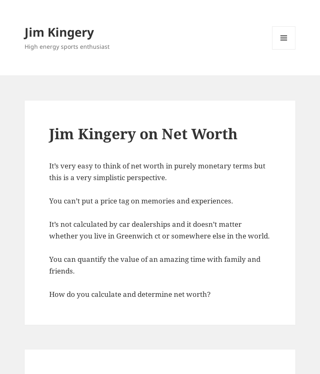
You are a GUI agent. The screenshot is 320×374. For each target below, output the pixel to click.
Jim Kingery (59, 32)
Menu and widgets (283, 49)
